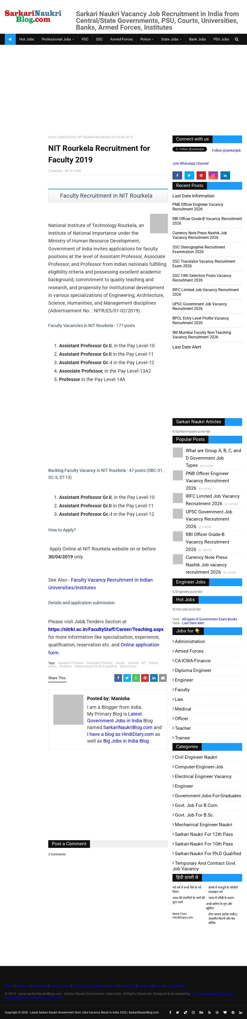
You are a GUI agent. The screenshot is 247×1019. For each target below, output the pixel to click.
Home (52, 137)
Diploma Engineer (193, 670)
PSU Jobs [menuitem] (221, 39)
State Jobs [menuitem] (169, 39)
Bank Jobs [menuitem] (197, 39)
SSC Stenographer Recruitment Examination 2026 (198, 249)
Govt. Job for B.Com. (197, 805)
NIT (144, 663)
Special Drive (67, 137)
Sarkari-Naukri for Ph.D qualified (96, 666)
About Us (22, 986)
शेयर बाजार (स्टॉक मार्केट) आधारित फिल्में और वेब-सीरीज (223, 918)
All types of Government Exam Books (209, 619)
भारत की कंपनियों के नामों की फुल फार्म (188, 900)
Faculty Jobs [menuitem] (18, 50)
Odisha (153, 663)
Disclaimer (39, 986)
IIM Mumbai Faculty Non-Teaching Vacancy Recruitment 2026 (201, 334)
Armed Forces (189, 651)
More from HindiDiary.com (182, 915)
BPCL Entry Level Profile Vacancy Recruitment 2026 (200, 320)
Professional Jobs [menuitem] (56, 39)
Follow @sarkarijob (226, 150)
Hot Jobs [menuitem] (26, 39)
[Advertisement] (123, 94)
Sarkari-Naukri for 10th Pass (204, 844)
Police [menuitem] (145, 39)
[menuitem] (10, 39)
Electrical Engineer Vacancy (203, 776)
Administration (190, 641)
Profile (158, 986)
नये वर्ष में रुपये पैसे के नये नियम (186, 890)
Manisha (57, 171)
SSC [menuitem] (99, 39)
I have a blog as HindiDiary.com (120, 734)
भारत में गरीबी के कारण (221, 898)
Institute (133, 663)
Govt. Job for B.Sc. (194, 815)
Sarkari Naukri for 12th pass (204, 834)
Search (112, 986)
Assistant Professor (71, 663)
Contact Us (128, 986)
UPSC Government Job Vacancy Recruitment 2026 (199, 306)
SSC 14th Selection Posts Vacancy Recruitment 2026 (201, 277)
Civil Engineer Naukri (196, 757)
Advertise (145, 986)
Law (179, 699)
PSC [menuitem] (85, 39)
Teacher (183, 728)
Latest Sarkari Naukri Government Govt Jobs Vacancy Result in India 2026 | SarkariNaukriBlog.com (94, 1012)
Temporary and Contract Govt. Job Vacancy (204, 866)
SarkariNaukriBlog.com (127, 727)
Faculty (120, 663)
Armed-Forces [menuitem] (121, 39)
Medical (183, 709)
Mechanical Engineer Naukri (203, 824)
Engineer (184, 680)
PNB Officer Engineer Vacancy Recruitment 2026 (197, 206)
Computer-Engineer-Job (199, 767)
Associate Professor (100, 663)
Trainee (182, 738)
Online (52, 666)
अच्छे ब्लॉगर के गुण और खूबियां (219, 906)
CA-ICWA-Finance (193, 661)
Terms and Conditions (88, 986)
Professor (65, 666)
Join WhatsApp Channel (190, 163)
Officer (181, 718)
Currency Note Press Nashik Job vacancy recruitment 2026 (199, 235)
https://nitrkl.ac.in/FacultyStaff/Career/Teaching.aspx (106, 629)
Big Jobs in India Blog (126, 741)
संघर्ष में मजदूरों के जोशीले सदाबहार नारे (223, 890)
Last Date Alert (193, 623)
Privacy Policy (59, 986)
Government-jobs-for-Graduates (208, 795)
